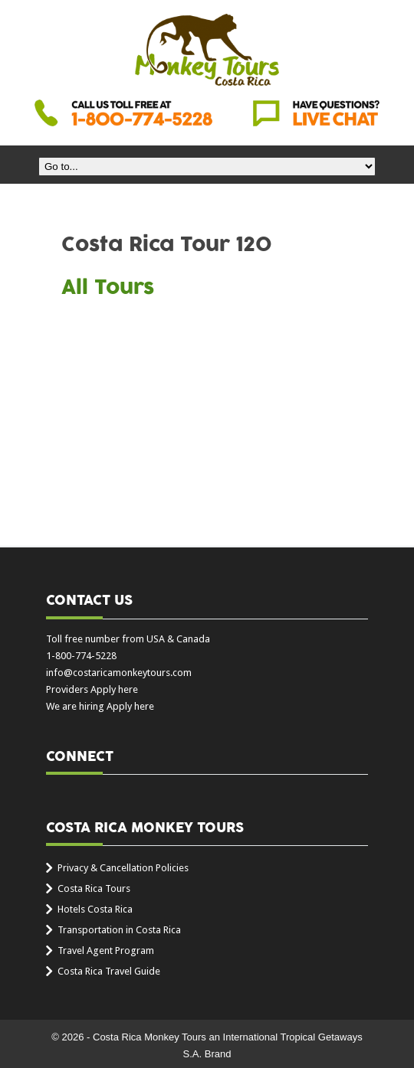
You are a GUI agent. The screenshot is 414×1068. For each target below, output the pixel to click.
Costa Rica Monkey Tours (207, 51)
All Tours (107, 288)
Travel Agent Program (106, 950)
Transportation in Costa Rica (119, 930)
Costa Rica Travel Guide (109, 971)
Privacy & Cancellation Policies (123, 868)
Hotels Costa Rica (95, 909)
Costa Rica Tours (94, 888)
